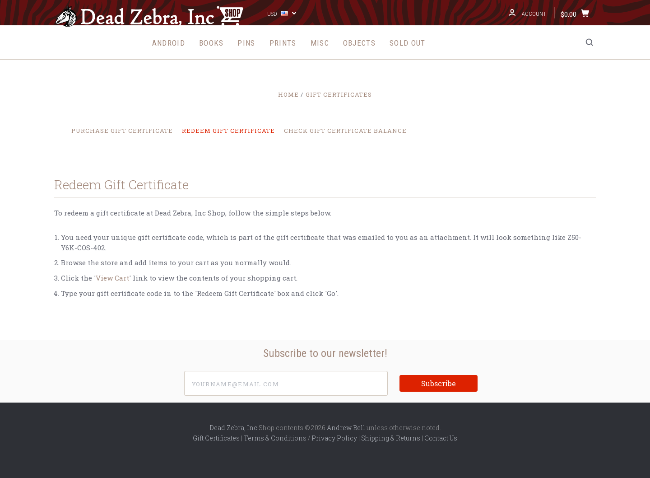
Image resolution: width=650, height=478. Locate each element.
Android (168, 42)
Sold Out (407, 42)
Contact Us (440, 438)
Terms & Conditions (275, 438)
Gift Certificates (216, 438)
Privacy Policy (334, 438)
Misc (320, 42)
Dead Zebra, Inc (233, 427)
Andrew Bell (346, 427)
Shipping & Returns (390, 438)
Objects (359, 42)
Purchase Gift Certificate (122, 131)
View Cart (112, 277)
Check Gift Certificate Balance (345, 131)
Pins (246, 42)
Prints (283, 42)
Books (211, 42)
